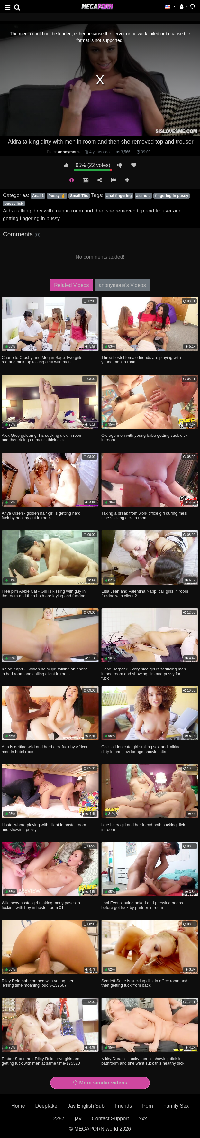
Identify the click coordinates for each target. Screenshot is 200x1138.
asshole (143, 196)
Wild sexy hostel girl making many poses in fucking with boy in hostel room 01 (41, 905)
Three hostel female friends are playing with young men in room (141, 359)
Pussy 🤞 (57, 196)
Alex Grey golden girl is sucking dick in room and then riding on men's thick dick (42, 437)
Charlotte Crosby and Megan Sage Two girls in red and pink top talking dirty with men (44, 359)
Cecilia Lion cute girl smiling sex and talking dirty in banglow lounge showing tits (141, 749)
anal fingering (119, 196)
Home (18, 1106)
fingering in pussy (171, 196)
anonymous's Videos (122, 285)
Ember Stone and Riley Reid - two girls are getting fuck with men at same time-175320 (41, 1061)
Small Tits (79, 196)
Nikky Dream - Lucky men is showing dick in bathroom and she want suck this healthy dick (142, 1061)
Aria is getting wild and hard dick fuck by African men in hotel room (45, 749)
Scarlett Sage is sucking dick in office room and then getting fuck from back (144, 983)
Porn (147, 1106)
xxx (143, 1118)
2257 (59, 1118)
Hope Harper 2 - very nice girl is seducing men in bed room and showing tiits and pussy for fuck (143, 673)
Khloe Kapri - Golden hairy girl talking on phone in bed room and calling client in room (45, 671)
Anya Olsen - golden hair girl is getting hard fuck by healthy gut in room (41, 515)
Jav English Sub (86, 1106)
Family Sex (176, 1106)
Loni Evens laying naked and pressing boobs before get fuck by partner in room (142, 905)
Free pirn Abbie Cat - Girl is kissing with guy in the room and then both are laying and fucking (44, 593)
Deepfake (46, 1106)
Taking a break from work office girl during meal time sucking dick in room (144, 515)
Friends (123, 1106)
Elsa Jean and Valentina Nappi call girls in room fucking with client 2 (144, 593)
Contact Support (110, 1118)
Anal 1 (38, 196)
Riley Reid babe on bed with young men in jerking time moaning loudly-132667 (40, 983)
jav (78, 1118)
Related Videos (71, 285)
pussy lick (14, 203)
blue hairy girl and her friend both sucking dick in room (143, 827)
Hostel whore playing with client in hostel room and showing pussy (44, 827)
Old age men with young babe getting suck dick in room (144, 437)
